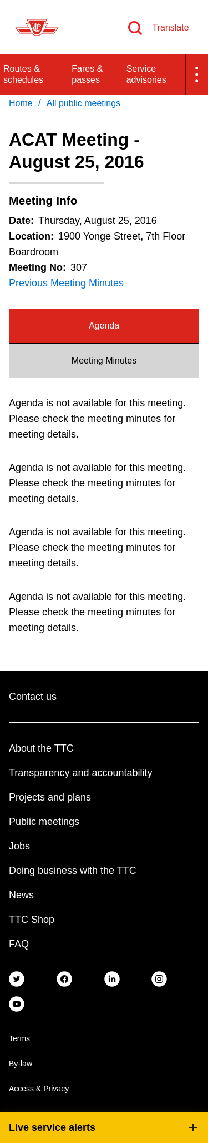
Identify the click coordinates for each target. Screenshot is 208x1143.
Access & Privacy (39, 1088)
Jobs (19, 846)
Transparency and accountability (80, 772)
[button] (197, 74)
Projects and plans (50, 797)
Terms (19, 1038)
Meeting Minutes (104, 360)
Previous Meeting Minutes (66, 283)
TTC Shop (31, 919)
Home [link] (21, 103)
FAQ (19, 944)
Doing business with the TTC (72, 870)
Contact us (33, 696)
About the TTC (41, 748)
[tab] (104, 326)
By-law (20, 1063)
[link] (16, 978)
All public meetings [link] (83, 103)
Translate (170, 27)
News (21, 895)
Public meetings (44, 821)
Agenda (104, 325)
